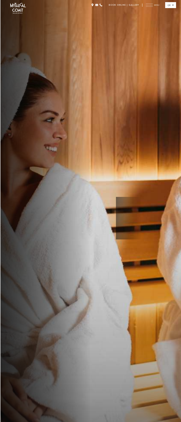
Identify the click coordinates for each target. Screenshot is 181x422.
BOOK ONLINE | (119, 5)
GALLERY (134, 5)
